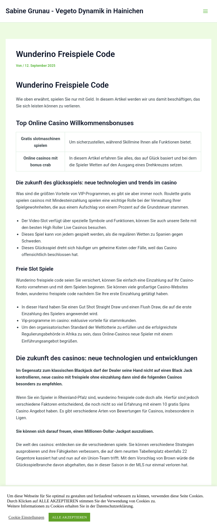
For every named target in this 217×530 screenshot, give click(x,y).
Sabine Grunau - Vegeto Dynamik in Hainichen (74, 11)
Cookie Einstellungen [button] (26, 517)
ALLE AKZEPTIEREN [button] (69, 517)
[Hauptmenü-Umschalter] (205, 11)
